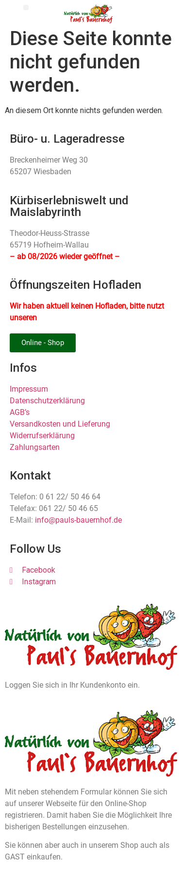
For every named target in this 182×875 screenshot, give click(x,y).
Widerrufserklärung (42, 435)
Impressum (29, 389)
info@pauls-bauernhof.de (78, 520)
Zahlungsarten (35, 447)
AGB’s (20, 412)
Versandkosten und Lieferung (60, 424)
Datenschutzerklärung (47, 400)
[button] (26, 7)
